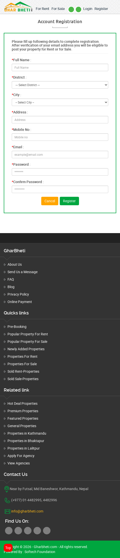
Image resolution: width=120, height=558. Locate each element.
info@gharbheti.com (27, 511)
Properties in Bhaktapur (26, 440)
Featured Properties (23, 418)
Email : (18, 147)
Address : (20, 112)
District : (19, 77)
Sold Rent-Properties (23, 371)
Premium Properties (23, 410)
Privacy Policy (18, 294)
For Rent (42, 9)
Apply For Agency (21, 455)
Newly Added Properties (26, 349)
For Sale (58, 9)
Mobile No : (21, 129)
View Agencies (19, 463)
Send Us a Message (23, 271)
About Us (15, 264)
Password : (21, 164)
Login (87, 9)
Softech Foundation (39, 551)
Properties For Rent (23, 356)
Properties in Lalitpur (24, 448)
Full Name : (21, 59)
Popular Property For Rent (28, 334)
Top (8, 547)
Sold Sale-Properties (23, 378)
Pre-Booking (17, 326)
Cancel (49, 201)
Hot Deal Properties (23, 403)
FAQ (11, 279)
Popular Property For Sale (27, 341)
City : (16, 94)
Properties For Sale (22, 363)
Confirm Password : (28, 181)
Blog (11, 286)
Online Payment (20, 301)
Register (101, 9)
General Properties (22, 425)
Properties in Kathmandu (27, 433)
